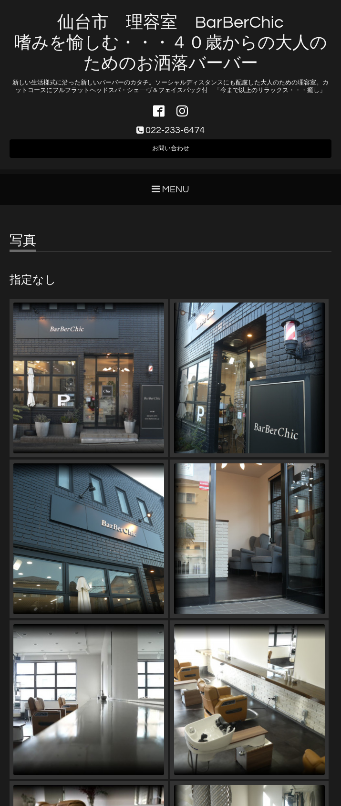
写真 (23, 245)
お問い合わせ (171, 152)
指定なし (33, 285)
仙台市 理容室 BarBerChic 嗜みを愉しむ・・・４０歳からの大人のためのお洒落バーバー (170, 43)
